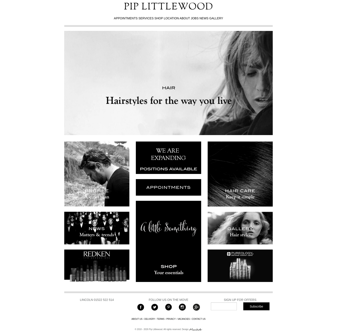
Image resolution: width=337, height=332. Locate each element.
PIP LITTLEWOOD (168, 7)
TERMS (160, 319)
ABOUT (185, 18)
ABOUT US (137, 319)
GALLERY (216, 18)
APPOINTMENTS (126, 18)
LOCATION (171, 18)
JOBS (195, 18)
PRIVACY (171, 319)
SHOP (159, 18)
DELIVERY (149, 319)
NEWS (203, 18)
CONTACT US (198, 319)
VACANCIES (184, 319)
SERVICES (146, 18)
